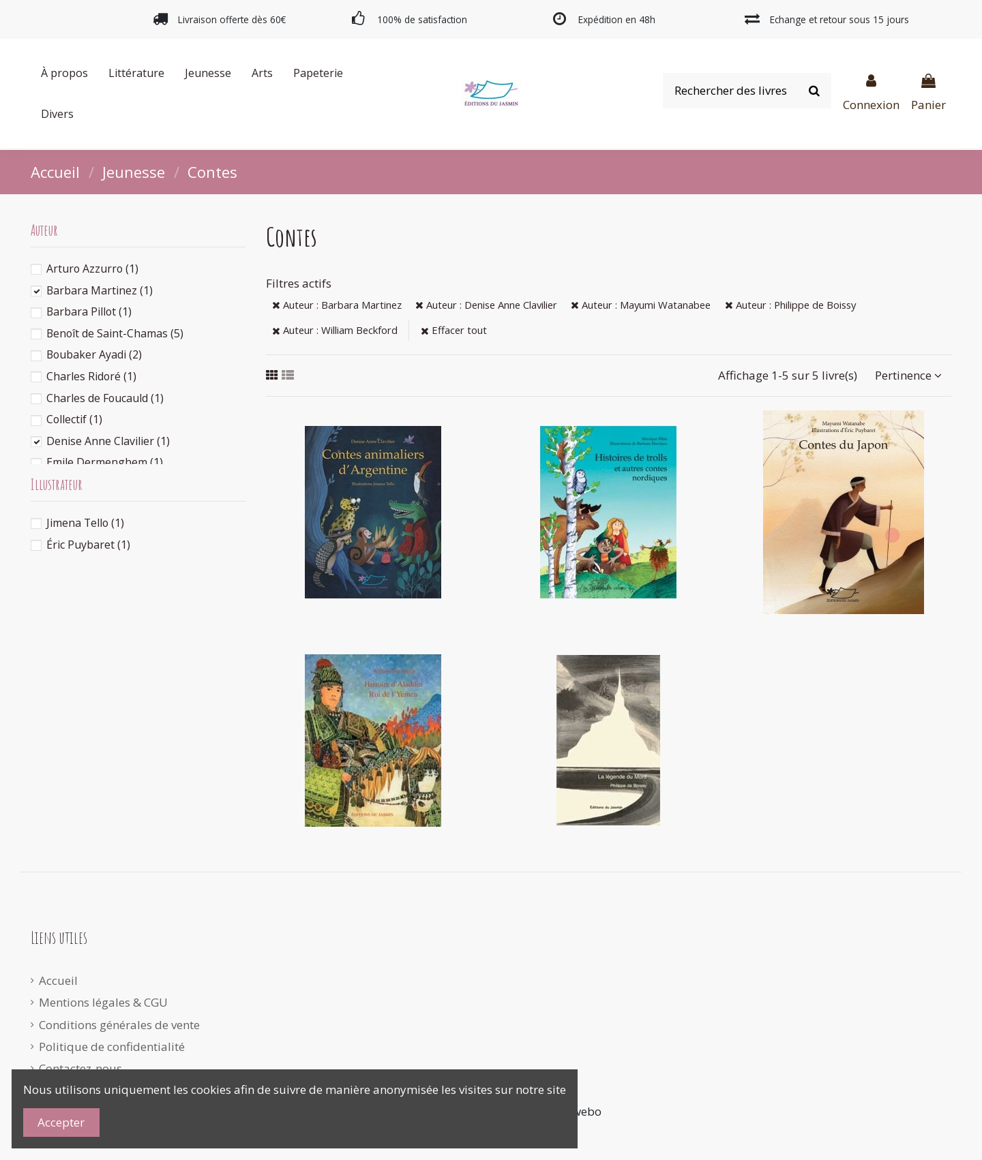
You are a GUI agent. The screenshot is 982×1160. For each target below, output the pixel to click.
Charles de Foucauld (105, 398)
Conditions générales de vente (119, 1025)
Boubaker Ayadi (94, 354)
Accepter (61, 1122)
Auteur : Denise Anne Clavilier (486, 304)
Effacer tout (454, 330)
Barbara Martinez (99, 290)
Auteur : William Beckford (335, 330)
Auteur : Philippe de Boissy (790, 304)
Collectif (74, 419)
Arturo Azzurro (92, 268)
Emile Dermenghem (104, 462)
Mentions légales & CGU (103, 1002)
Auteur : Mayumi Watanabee (641, 304)
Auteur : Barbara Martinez (337, 304)
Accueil (58, 980)
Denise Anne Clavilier (108, 440)
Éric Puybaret (88, 544)
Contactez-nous (80, 1068)
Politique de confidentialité (112, 1046)
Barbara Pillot (89, 311)
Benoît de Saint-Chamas (114, 333)
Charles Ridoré (91, 376)
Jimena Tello (85, 522)
